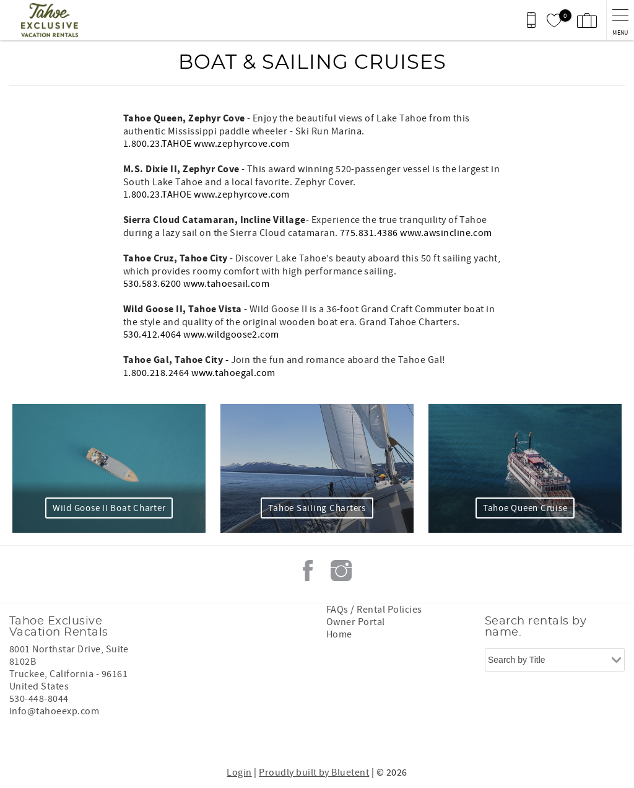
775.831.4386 (369, 233)
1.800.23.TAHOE (157, 144)
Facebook (307, 570)
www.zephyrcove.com (242, 144)
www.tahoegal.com (233, 373)
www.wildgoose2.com (231, 334)
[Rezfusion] (115, 737)
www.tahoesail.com (226, 284)
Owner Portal (355, 622)
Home (339, 634)
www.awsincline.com (446, 233)
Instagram (341, 570)
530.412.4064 (152, 334)
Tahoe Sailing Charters (317, 508)
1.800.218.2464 (156, 373)
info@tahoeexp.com (54, 711)
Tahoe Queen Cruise (525, 508)
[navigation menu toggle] (620, 20)
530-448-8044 (39, 699)
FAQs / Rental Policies (374, 609)
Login (239, 772)
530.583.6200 (152, 284)
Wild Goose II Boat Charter (109, 508)
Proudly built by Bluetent (314, 772)
